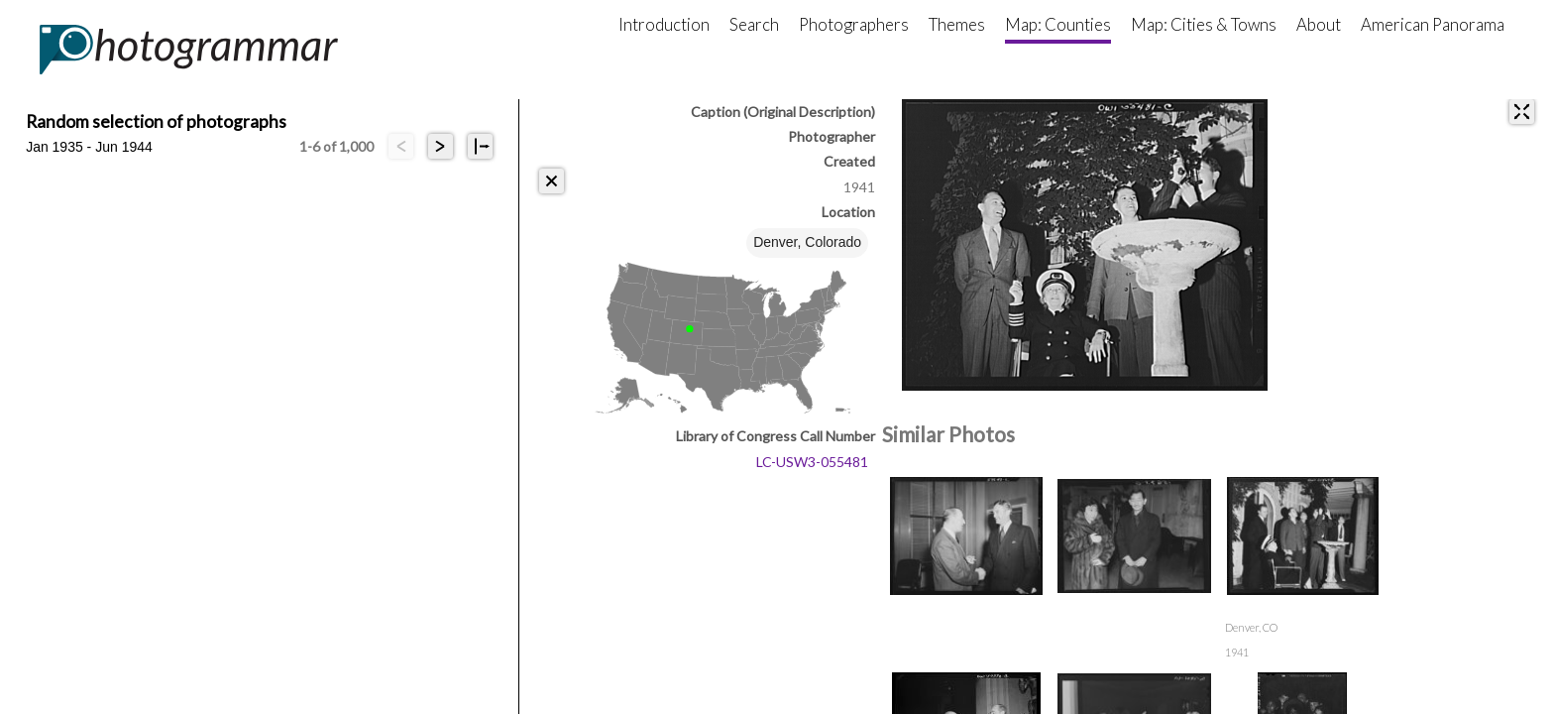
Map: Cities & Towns (1203, 24)
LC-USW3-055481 (812, 461)
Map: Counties (1058, 24)
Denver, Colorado (807, 242)
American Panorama (1432, 24)
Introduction (664, 24)
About (1318, 24)
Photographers (854, 24)
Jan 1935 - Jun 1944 (89, 147)
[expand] (1521, 111)
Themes (957, 24)
